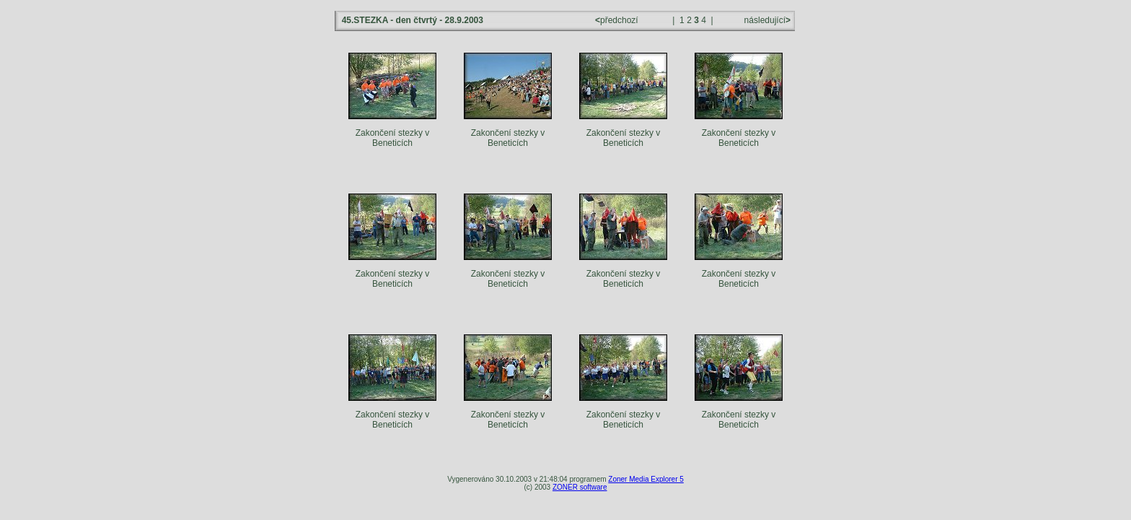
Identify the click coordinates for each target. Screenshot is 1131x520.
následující (766, 20)
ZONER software (580, 487)
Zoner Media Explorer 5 (646, 479)
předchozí (618, 20)
